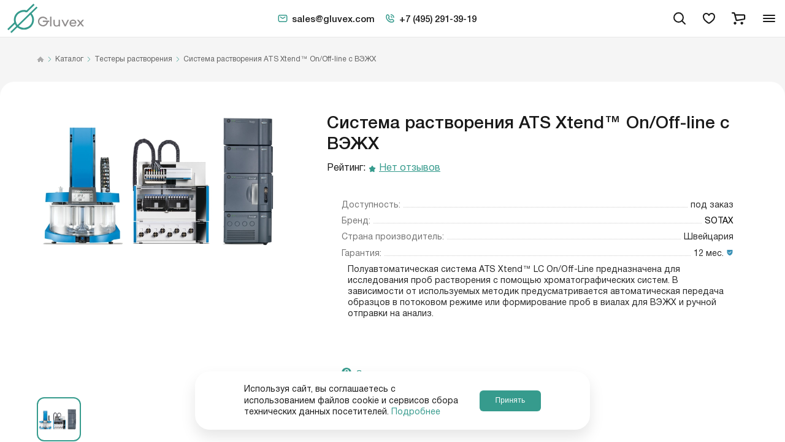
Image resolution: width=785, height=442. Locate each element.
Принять (510, 400)
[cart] (738, 18)
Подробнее (415, 412)
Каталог (69, 59)
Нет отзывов (409, 168)
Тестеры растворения (133, 59)
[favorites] (709, 18)
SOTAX (719, 221)
